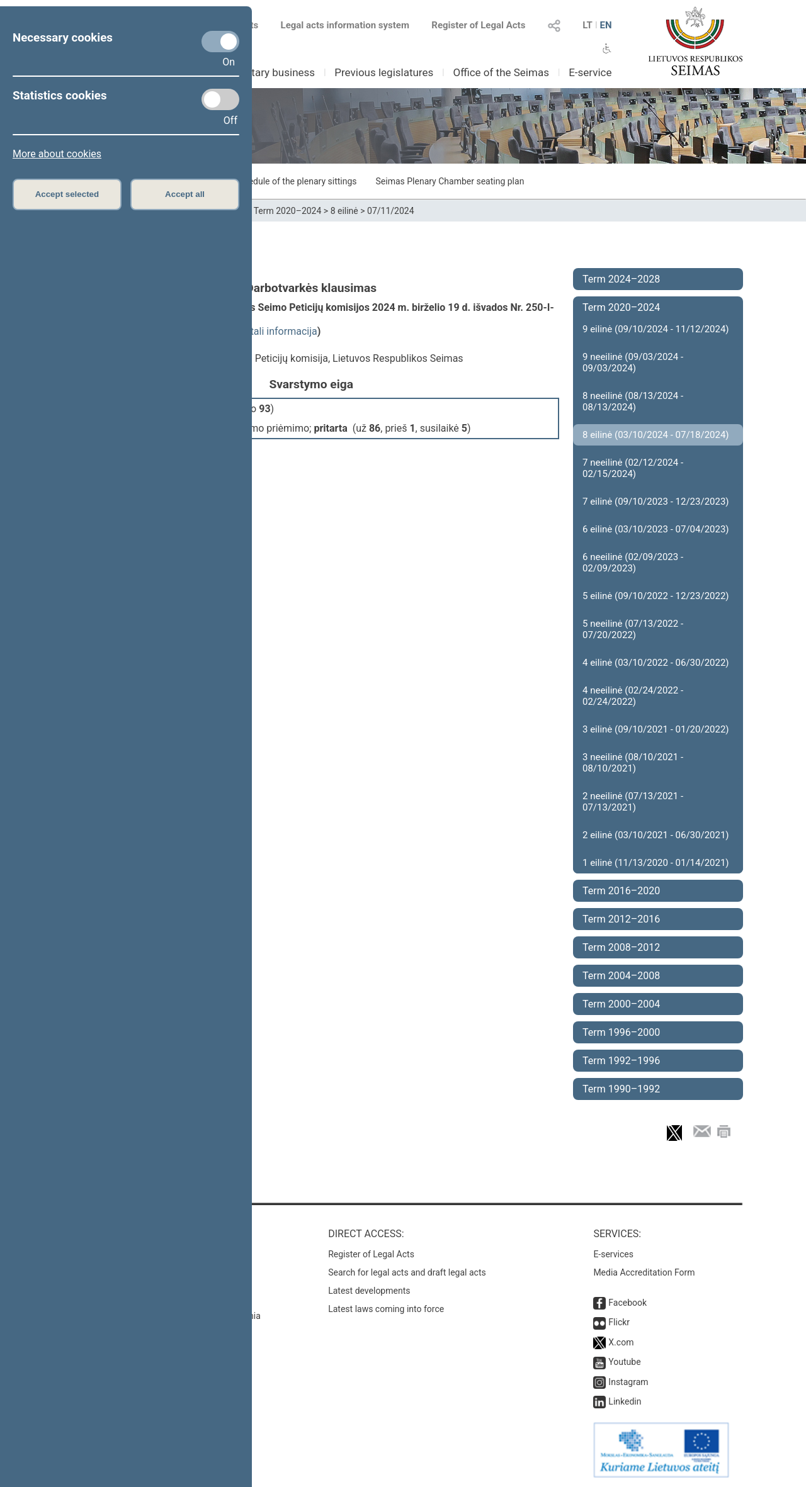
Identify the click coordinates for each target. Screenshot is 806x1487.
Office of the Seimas (501, 72)
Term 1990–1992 (621, 1089)
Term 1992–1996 (621, 1061)
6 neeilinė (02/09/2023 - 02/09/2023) (632, 562)
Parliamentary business (259, 72)
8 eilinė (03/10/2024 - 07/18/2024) (655, 434)
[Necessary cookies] (220, 41)
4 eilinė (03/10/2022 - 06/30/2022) (655, 662)
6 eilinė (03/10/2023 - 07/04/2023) (655, 529)
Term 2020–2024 (288, 211)
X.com (620, 1342)
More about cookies (57, 154)
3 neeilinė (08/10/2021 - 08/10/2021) (632, 762)
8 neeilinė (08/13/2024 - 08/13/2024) (632, 401)
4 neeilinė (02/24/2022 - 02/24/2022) (632, 696)
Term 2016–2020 (621, 891)
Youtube (624, 1362)
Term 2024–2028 (621, 279)
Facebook (627, 1303)
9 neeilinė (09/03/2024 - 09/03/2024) (632, 362)
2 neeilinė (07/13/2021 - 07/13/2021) (632, 801)
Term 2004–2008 (621, 976)
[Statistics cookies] (220, 99)
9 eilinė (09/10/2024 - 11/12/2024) (655, 329)
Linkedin (624, 1401)
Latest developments (369, 1291)
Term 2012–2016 (621, 919)
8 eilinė (344, 211)
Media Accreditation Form (644, 1272)
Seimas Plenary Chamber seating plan (450, 181)
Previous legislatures (383, 72)
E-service (590, 72)
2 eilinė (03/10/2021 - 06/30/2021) (655, 835)
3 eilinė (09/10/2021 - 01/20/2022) (655, 729)
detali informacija (278, 331)
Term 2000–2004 (621, 1004)
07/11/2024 (390, 211)
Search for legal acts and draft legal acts (407, 1272)
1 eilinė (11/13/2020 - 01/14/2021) (655, 862)
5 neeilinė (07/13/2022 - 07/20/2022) (632, 629)
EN (605, 25)
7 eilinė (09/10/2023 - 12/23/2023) (655, 501)
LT (587, 25)
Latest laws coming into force (386, 1309)
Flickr (619, 1322)
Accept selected (67, 194)
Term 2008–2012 (621, 947)
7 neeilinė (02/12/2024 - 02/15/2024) (632, 468)
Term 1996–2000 (621, 1032)
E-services (613, 1254)
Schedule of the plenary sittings (295, 181)
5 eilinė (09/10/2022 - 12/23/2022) (655, 596)
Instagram (628, 1382)
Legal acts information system (345, 25)
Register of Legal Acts (478, 25)
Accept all (185, 194)
